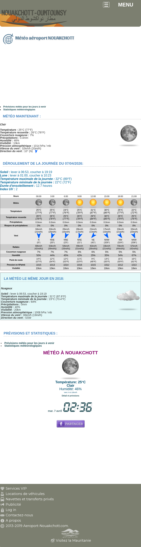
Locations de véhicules (25, 494)
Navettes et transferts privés (30, 499)
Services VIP (16, 488)
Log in (11, 510)
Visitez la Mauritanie (73, 540)
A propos (13, 520)
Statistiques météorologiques (19, 109)
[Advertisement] (70, 76)
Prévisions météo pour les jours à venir (24, 106)
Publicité (13, 504)
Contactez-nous (19, 515)
